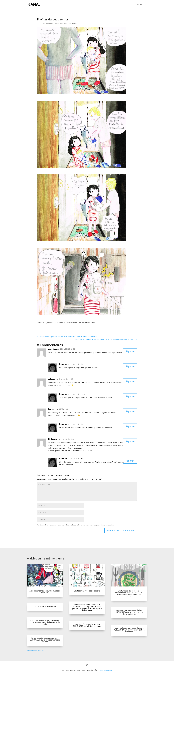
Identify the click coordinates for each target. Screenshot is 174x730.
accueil (139, 4)
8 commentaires (76, 23)
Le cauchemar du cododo (45, 620)
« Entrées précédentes (35, 664)
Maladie (56, 23)
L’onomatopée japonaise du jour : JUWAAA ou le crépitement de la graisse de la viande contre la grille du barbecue (87, 621)
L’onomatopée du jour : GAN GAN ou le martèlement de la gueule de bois (45, 636)
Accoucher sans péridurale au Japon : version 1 (45, 605)
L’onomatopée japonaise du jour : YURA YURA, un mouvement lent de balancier (129, 643)
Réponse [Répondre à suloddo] (130, 381)
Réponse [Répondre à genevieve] (130, 351)
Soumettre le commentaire (120, 530)
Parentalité (64, 23)
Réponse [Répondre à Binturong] (130, 441)
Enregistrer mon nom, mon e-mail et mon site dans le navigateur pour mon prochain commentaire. (77, 525)
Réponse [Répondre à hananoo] (130, 366)
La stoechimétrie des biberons (87, 604)
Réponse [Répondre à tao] (130, 411)
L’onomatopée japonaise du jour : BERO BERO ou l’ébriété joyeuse (87, 638)
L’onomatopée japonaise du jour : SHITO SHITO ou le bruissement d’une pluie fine (129, 625)
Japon (50, 23)
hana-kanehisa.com (105, 683)
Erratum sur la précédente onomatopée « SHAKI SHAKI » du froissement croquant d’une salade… (129, 607)
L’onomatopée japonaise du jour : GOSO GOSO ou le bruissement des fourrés (45, 653)
